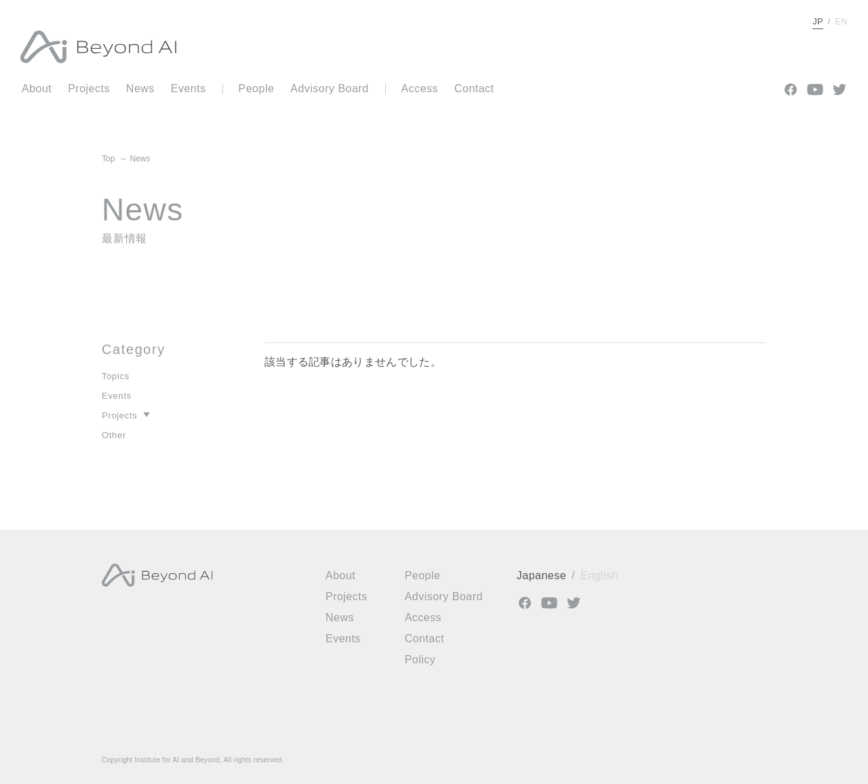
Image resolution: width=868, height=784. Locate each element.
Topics (116, 376)
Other (114, 435)
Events (117, 396)
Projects (119, 415)
